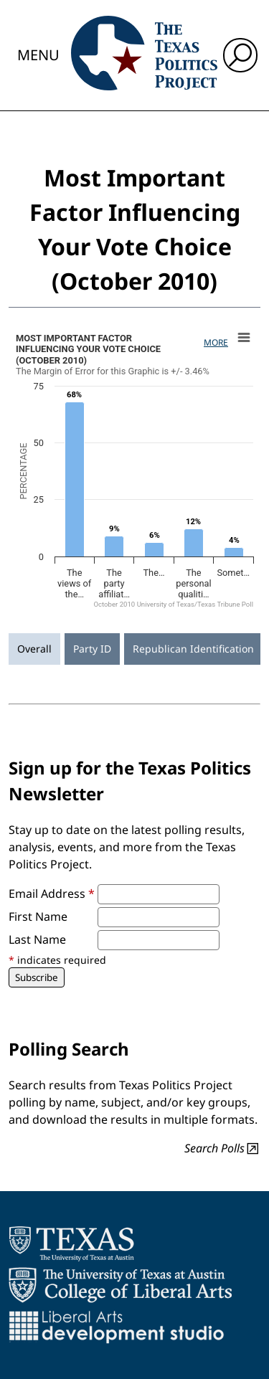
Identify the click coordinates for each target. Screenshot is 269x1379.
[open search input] (240, 55)
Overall (34, 648)
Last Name (37, 939)
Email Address (52, 893)
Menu (38, 55)
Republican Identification (193, 648)
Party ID (92, 648)
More (216, 342)
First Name (38, 916)
